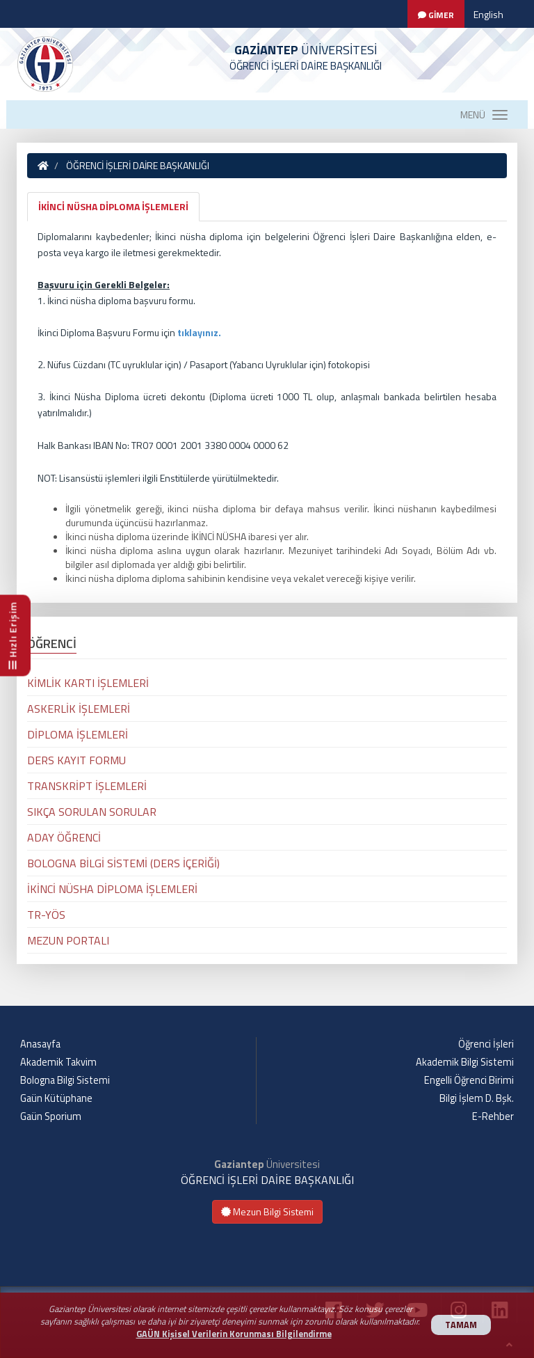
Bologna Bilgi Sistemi (65, 1080)
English (488, 14)
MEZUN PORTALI (68, 940)
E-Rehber (493, 1116)
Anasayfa (40, 1044)
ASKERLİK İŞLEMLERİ (78, 708)
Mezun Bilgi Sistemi (267, 1211)
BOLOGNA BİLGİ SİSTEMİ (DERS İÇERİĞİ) (123, 863)
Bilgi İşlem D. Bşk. (476, 1098)
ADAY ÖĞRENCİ (64, 837)
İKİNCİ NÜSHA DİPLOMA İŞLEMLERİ (113, 206)
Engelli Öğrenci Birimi (469, 1080)
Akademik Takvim (58, 1062)
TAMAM (461, 1325)
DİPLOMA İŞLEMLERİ (77, 734)
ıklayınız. (201, 332)
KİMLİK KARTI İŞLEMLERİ (88, 682)
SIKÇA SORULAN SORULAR (91, 811)
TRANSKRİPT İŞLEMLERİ (87, 785)
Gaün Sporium (50, 1116)
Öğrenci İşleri (486, 1044)
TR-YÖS (46, 914)
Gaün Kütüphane (56, 1098)
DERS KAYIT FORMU (76, 760)
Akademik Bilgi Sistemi (465, 1062)
